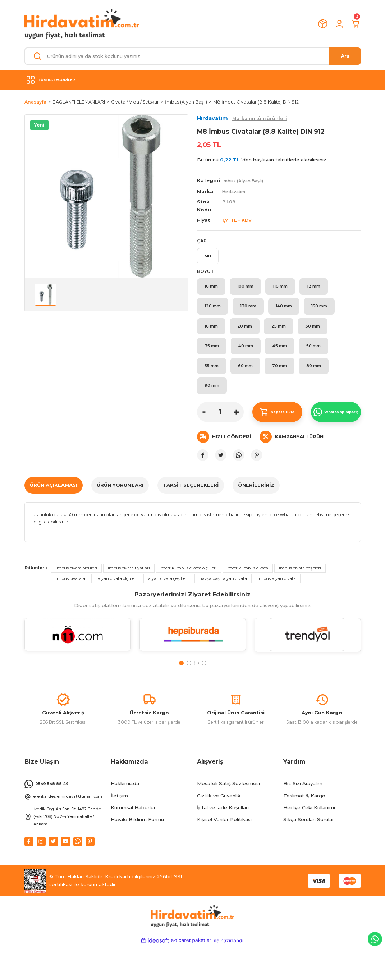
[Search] (192, 56)
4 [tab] (204, 671)
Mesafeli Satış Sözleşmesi (228, 794)
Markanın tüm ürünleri (259, 118)
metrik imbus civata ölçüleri (189, 575)
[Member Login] (339, 24)
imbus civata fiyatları (129, 575)
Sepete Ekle (277, 419)
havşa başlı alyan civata (223, 586)
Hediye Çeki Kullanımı (309, 818)
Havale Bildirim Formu (137, 830)
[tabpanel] (77, 647)
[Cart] (356, 24)
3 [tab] (196, 671)
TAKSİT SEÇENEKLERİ (191, 492)
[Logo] (81, 24)
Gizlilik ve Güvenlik (218, 807)
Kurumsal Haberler (133, 818)
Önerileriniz (256, 492)
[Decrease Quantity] (204, 419)
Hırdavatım (235, 191)
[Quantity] (220, 419)
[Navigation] (192, 80)
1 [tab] (181, 671)
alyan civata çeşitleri (168, 586)
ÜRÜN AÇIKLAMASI (53, 492)
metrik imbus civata (248, 575)
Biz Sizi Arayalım (302, 794)
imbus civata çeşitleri (300, 575)
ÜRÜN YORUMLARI (120, 492)
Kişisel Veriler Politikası (224, 830)
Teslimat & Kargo (304, 807)
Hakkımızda (125, 794)
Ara (345, 56)
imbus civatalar (71, 586)
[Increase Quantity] (236, 419)
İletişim (119, 807)
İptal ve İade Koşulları (223, 818)
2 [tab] (189, 671)
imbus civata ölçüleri (76, 575)
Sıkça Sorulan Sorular (308, 830)
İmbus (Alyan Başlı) (244, 180)
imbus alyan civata (277, 586)
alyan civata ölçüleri (117, 586)
